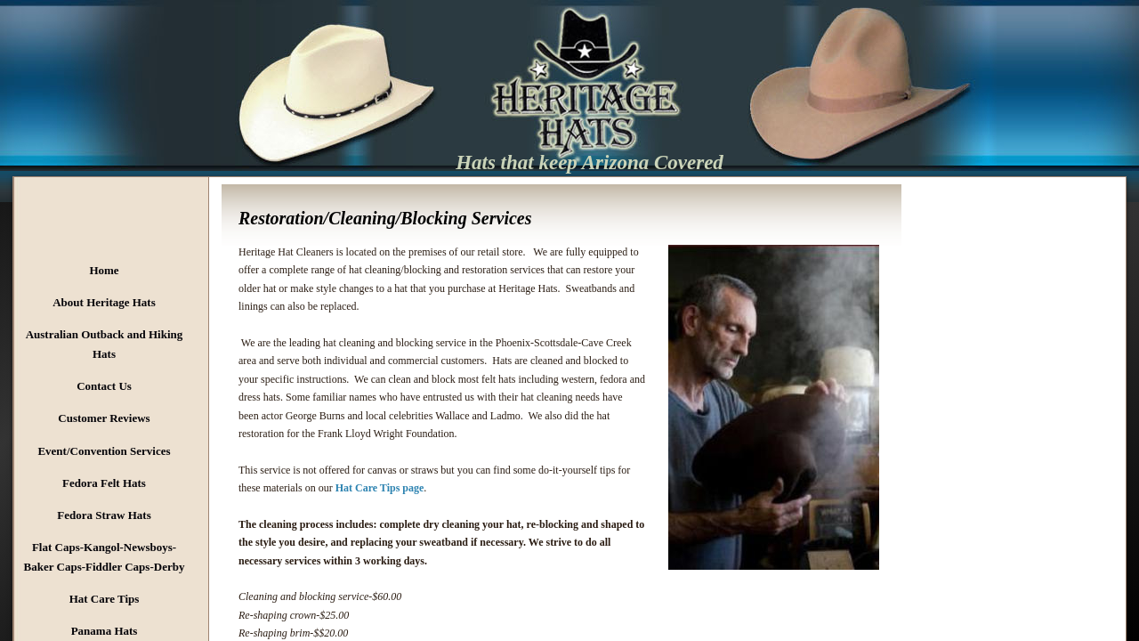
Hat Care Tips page (379, 488)
